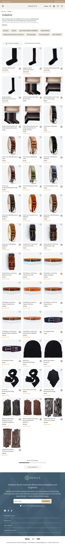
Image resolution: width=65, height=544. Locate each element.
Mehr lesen (4, 24)
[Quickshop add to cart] (19, 68)
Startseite (3, 11)
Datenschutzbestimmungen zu (38, 505)
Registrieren (46, 501)
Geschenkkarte (44, 34)
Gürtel (14, 30)
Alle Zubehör (57, 34)
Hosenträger (31, 34)
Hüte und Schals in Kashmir (29, 30)
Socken (5, 30)
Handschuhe (45, 30)
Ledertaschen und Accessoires (13, 34)
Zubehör (9, 11)
